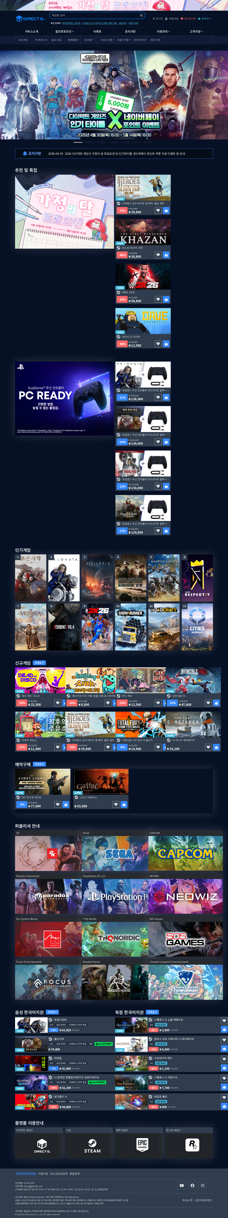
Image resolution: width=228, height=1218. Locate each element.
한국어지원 (139, 40)
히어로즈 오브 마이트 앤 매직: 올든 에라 (99, 23)
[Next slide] (187, 95)
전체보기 (39, 662)
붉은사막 (123, 23)
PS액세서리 (41, 40)
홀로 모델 (56, 40)
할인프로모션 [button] (63, 31)
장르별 (88, 40)
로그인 (157, 18)
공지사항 (130, 31)
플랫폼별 (72, 40)
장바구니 (204, 18)
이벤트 (97, 31)
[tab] (78, 142)
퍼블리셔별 (123, 40)
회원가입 (172, 18)
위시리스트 (188, 18)
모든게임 (23, 40)
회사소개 (187, 1200)
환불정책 (75, 1173)
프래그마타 (133, 23)
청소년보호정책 (59, 1173)
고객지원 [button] (195, 31)
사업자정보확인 (203, 1200)
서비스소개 (31, 31)
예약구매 (155, 40)
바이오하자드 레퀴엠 (71, 23)
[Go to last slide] (40, 95)
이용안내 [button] (162, 31)
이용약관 (43, 1173)
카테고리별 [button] (106, 40)
